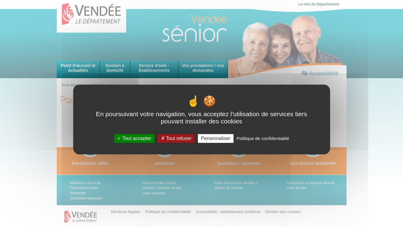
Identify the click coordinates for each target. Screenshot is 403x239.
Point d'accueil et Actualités (78, 68)
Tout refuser (176, 138)
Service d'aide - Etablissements (154, 68)
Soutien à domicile (114, 68)
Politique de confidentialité (262, 138)
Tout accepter (134, 138)
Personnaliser (215, 138)
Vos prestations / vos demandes (203, 68)
